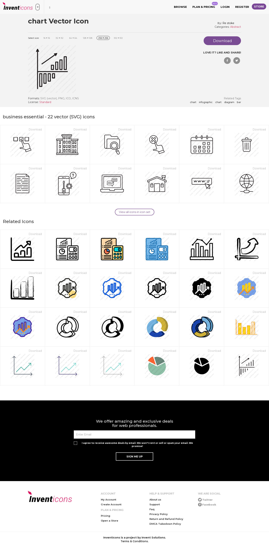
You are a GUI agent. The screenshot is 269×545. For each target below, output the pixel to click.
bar (239, 102)
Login (225, 7)
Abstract (235, 27)
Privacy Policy (158, 514)
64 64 (73, 38)
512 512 (118, 38)
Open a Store (109, 520)
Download (35, 129)
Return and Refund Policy (166, 518)
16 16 (46, 38)
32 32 (59, 38)
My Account (108, 499)
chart (193, 102)
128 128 (87, 38)
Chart (218, 102)
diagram (229, 102)
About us (155, 499)
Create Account (111, 504)
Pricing (105, 515)
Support (154, 504)
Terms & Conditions (134, 541)
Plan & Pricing (205, 5)
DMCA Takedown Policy (165, 523)
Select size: (33, 38)
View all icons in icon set (134, 212)
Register (242, 7)
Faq (151, 509)
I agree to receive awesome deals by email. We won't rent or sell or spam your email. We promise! (137, 445)
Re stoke (228, 23)
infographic (206, 102)
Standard (45, 102)
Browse (180, 7)
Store (259, 6)
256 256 (103, 38)
